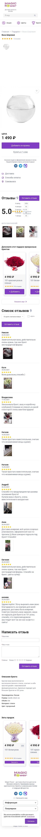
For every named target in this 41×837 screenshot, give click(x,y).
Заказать (14, 762)
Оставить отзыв (29, 198)
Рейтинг (5, 660)
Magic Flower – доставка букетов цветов (19, 782)
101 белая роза (12, 750)
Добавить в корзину (20, 145)
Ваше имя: (6, 636)
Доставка (9, 173)
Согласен (31, 821)
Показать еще (20, 302)
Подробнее (31, 816)
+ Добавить (14, 291)
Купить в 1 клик (20, 152)
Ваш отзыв (6, 644)
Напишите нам (21, 798)
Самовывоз (10, 181)
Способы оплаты (13, 177)
